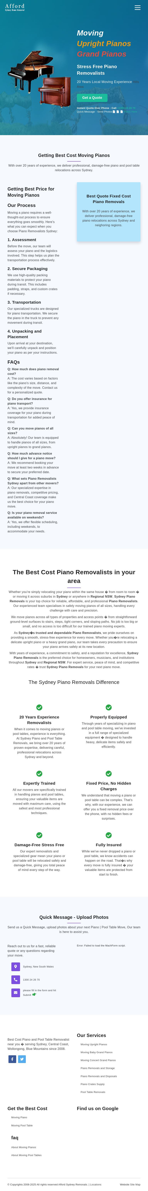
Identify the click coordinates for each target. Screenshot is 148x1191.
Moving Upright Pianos (94, 1044)
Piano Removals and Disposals (99, 1076)
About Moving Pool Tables (26, 1155)
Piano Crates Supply (93, 1084)
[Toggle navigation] (137, 7)
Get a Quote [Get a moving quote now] (92, 98)
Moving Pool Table (22, 1125)
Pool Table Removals (93, 1092)
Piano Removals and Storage (98, 1068)
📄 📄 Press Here (126, 111)
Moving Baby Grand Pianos (97, 1052)
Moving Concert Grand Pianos (98, 1060)
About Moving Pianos (23, 1147)
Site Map (135, 1184)
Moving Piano (19, 1117)
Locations (95, 1184)
